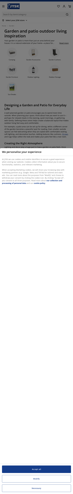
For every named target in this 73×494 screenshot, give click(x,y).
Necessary (36, 488)
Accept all (36, 469)
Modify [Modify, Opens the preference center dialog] (36, 479)
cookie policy (39, 183)
